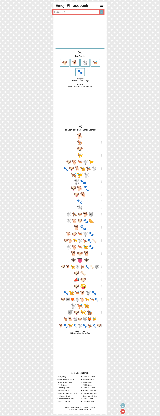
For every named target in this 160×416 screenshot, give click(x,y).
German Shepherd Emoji (65, 399)
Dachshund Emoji (63, 396)
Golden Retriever (74, 86)
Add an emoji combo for (80, 333)
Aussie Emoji (87, 382)
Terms (86, 407)
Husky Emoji (61, 377)
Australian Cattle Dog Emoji (67, 393)
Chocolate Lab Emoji (90, 396)
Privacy (92, 407)
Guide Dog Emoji (89, 388)
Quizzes (79, 407)
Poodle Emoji (62, 385)
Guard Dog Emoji (89, 377)
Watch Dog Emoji (63, 388)
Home (67, 407)
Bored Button (83, 410)
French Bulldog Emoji (64, 382)
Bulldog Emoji (88, 399)
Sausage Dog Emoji (90, 393)
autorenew (110, 406)
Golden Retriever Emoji (65, 379)
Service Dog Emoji (89, 390)
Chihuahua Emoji (88, 402)
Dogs (87, 81)
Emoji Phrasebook (72, 5)
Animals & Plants (77, 81)
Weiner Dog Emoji (63, 402)
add (110, 411)
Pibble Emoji (87, 385)
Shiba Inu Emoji (88, 379)
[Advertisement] (80, 31)
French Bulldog (86, 86)
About (73, 407)
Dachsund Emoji (63, 390)
